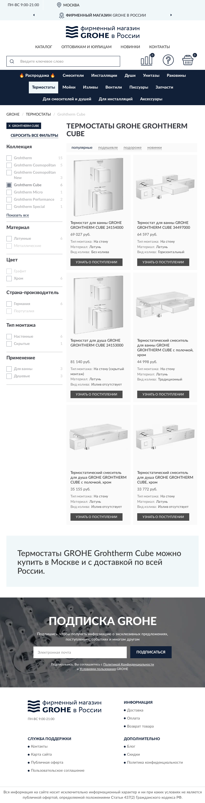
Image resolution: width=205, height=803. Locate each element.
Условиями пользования (98, 669)
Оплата (133, 718)
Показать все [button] (17, 215)
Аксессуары (151, 99)
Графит (20, 271)
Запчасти (164, 87)
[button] (168, 60)
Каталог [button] (43, 47)
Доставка (135, 710)
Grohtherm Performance (34, 199)
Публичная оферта (47, 762)
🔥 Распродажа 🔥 (37, 76)
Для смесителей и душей (67, 99)
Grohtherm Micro (28, 192)
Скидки (133, 754)
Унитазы (151, 76)
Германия (22, 304)
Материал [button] (17, 227)
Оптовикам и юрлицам (86, 47)
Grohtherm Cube (27, 185)
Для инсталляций (116, 99)
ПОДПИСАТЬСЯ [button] (150, 652)
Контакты (159, 47)
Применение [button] (20, 358)
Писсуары (138, 87)
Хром (18, 278)
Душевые (22, 376)
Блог (131, 746)
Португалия (24, 311)
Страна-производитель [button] (32, 292)
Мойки (69, 87)
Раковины (176, 76)
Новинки (130, 47)
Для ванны (23, 369)
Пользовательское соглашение (57, 770)
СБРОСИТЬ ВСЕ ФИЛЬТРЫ (34, 136)
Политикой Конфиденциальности (128, 664)
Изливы (90, 87)
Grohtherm (23, 158)
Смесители (73, 76)
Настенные (23, 336)
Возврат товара (140, 726)
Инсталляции (104, 76)
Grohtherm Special (29, 207)
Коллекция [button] (19, 146)
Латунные (22, 239)
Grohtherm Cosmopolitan (35, 165)
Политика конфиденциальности (155, 762)
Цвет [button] (12, 260)
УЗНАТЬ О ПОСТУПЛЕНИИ (96, 262)
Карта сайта (41, 754)
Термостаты (43, 87)
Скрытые (22, 344)
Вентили (113, 87)
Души (130, 76)
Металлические (27, 246)
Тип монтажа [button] (21, 325)
